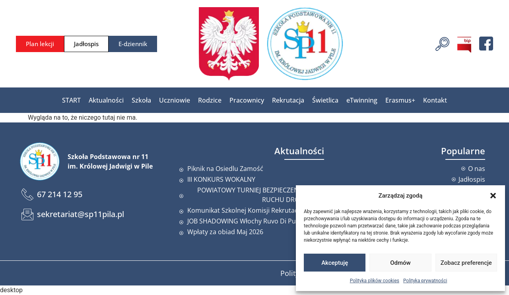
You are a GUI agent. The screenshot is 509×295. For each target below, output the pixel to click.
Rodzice (209, 100)
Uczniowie (174, 100)
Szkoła (141, 100)
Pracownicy (246, 100)
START (71, 100)
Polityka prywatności (425, 280)
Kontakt (435, 100)
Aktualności (106, 100)
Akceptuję (334, 262)
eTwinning (361, 100)
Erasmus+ (400, 100)
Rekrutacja (288, 100)
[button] (493, 196)
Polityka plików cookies (374, 280)
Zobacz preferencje (466, 262)
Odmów (400, 262)
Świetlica (325, 100)
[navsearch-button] (442, 43)
